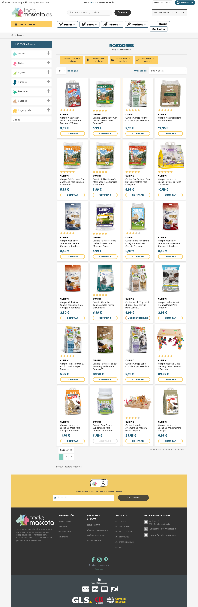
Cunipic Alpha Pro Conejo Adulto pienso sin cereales (104, 310)
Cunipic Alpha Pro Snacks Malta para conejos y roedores (70, 247)
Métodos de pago (94, 546)
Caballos (22, 101)
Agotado (105, 448)
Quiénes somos (64, 526)
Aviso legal (99, 574)
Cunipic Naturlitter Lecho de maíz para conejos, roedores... (70, 436)
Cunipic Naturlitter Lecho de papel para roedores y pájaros (70, 122)
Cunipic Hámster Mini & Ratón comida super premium (72, 373)
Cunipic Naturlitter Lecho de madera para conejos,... (169, 436)
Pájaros (22, 72)
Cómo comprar (93, 530)
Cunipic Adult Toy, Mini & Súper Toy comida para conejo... (137, 310)
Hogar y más (24, 110)
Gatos (21, 63)
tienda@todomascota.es (163, 540)
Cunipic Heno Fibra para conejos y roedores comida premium (137, 247)
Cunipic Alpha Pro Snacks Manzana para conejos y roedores (169, 247)
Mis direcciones (122, 542)
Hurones (22, 82)
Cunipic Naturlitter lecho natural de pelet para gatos (169, 185)
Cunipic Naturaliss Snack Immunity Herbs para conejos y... (105, 373)
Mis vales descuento (124, 537)
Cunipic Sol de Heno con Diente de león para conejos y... (105, 122)
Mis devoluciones (123, 531)
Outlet (16, 120)
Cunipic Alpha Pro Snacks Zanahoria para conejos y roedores (71, 310)
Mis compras (121, 526)
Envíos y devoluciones (96, 540)
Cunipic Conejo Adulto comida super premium (137, 121)
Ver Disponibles (138, 323)
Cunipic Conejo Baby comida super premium (137, 372)
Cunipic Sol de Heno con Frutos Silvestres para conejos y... (138, 185)
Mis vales (119, 552)
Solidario (62, 531)
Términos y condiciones (97, 535)
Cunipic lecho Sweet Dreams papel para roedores (168, 310)
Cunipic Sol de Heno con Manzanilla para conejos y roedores (105, 185)
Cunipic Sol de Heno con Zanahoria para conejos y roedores (72, 185)
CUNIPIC (64, 116)
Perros (21, 54)
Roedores (23, 91)
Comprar (72, 134)
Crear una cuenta (162, 2)
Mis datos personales (125, 547)
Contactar (63, 542)
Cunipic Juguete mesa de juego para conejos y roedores (169, 373)
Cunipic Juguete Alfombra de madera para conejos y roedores (136, 436)
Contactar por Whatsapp (163, 534)
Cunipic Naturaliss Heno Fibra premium (170, 121)
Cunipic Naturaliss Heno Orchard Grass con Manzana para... (105, 247)
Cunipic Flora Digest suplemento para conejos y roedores (103, 436)
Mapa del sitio (64, 537)
